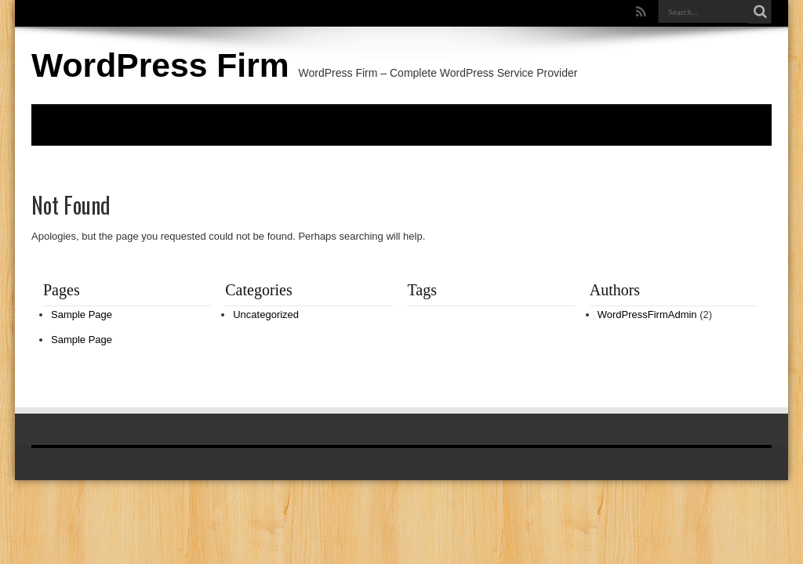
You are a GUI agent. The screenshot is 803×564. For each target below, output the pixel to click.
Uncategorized (266, 314)
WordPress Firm (160, 65)
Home (56, 123)
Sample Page (81, 314)
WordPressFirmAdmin (647, 314)
